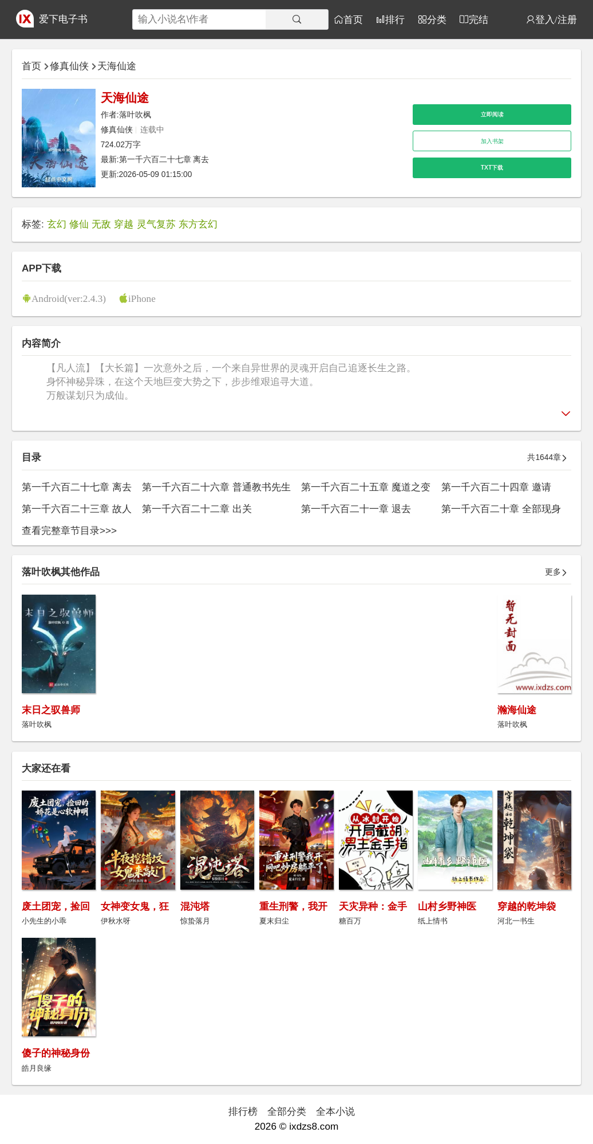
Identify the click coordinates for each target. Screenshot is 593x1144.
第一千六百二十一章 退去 (356, 508)
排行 (395, 19)
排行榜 (243, 1111)
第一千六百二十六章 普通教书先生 (216, 487)
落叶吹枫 (135, 115)
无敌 (101, 224)
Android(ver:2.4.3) (68, 298)
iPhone (142, 298)
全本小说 (335, 1111)
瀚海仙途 (516, 710)
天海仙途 (116, 66)
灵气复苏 (156, 224)
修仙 (79, 224)
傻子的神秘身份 (56, 1053)
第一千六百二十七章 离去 (164, 159)
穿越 (123, 224)
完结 (478, 19)
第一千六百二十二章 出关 (197, 508)
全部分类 (286, 1111)
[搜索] (297, 19)
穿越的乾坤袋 (526, 906)
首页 (353, 19)
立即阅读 (492, 114)
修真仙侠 (69, 66)
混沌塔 (194, 906)
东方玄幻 (198, 224)
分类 (436, 19)
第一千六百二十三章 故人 (77, 508)
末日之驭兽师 (51, 710)
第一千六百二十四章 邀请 (496, 487)
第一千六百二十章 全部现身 (501, 508)
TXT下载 (492, 167)
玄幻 (56, 224)
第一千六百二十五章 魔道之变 (365, 487)
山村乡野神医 (447, 906)
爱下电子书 (63, 19)
